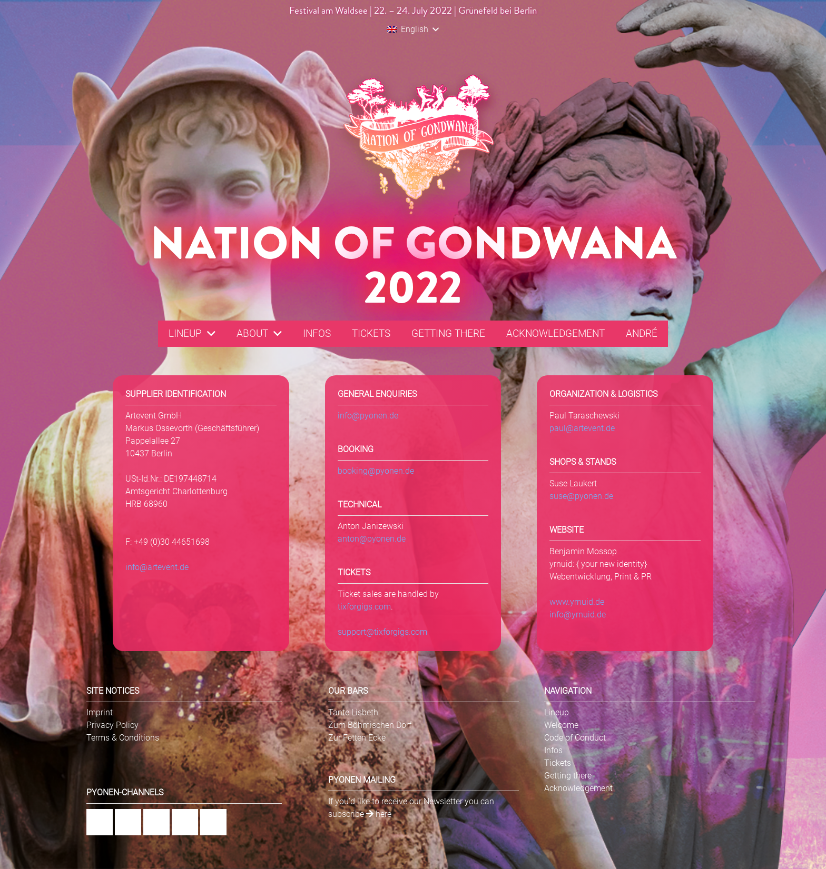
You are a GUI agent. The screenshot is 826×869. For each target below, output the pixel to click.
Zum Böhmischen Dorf (369, 725)
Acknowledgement (578, 788)
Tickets (557, 763)
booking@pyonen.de (376, 471)
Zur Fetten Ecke (357, 738)
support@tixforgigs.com (382, 632)
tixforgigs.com (364, 607)
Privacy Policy (112, 725)
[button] (413, 29)
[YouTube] (185, 822)
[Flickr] (156, 822)
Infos (553, 750)
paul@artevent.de (582, 428)
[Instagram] (128, 822)
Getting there (568, 776)
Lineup (556, 712)
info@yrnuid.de (577, 615)
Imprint (99, 712)
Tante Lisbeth (353, 712)
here (378, 814)
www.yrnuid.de (576, 602)
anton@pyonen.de (372, 539)
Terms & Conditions (122, 738)
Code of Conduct (575, 738)
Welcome (561, 725)
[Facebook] (99, 822)
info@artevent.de (157, 567)
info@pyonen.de (368, 416)
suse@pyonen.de (581, 496)
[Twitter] (213, 822)
